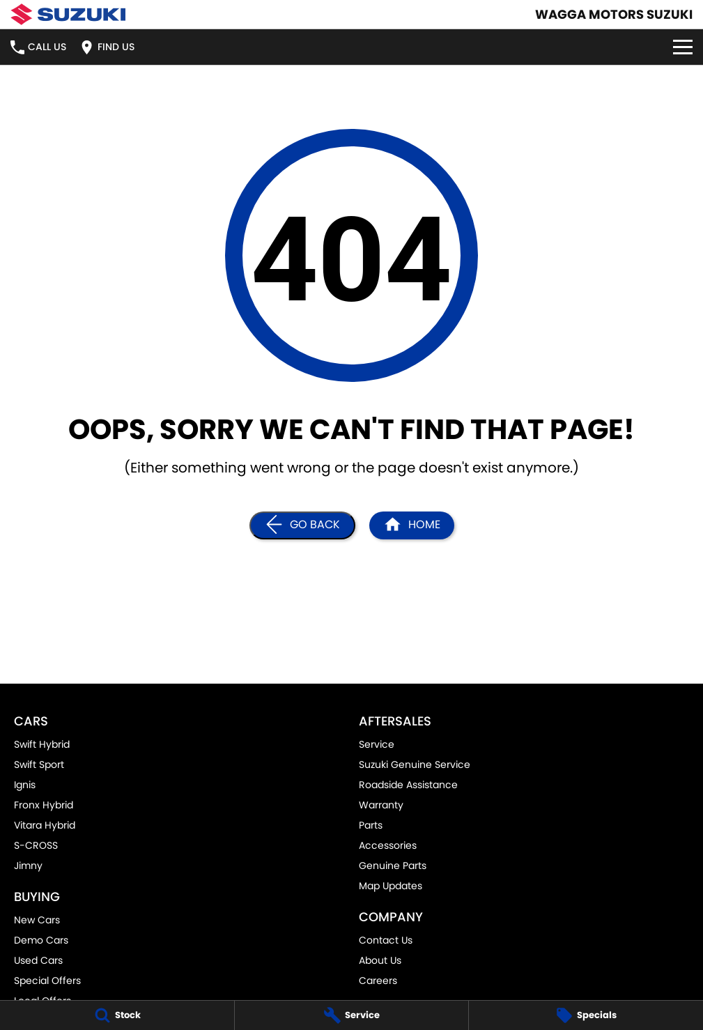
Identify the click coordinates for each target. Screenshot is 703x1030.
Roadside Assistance (408, 785)
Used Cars (38, 960)
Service (376, 744)
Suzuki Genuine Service (414, 764)
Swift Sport (39, 764)
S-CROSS (36, 845)
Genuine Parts (392, 866)
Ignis (25, 785)
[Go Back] (302, 525)
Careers (378, 980)
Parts (371, 825)
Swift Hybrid (42, 744)
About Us (380, 960)
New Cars (37, 920)
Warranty (381, 805)
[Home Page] (67, 14)
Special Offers (47, 980)
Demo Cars (41, 940)
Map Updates (390, 886)
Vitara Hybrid (44, 825)
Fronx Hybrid (43, 805)
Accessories (388, 845)
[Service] (352, 1015)
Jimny (28, 866)
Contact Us (385, 940)
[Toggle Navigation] (683, 47)
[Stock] (117, 1015)
